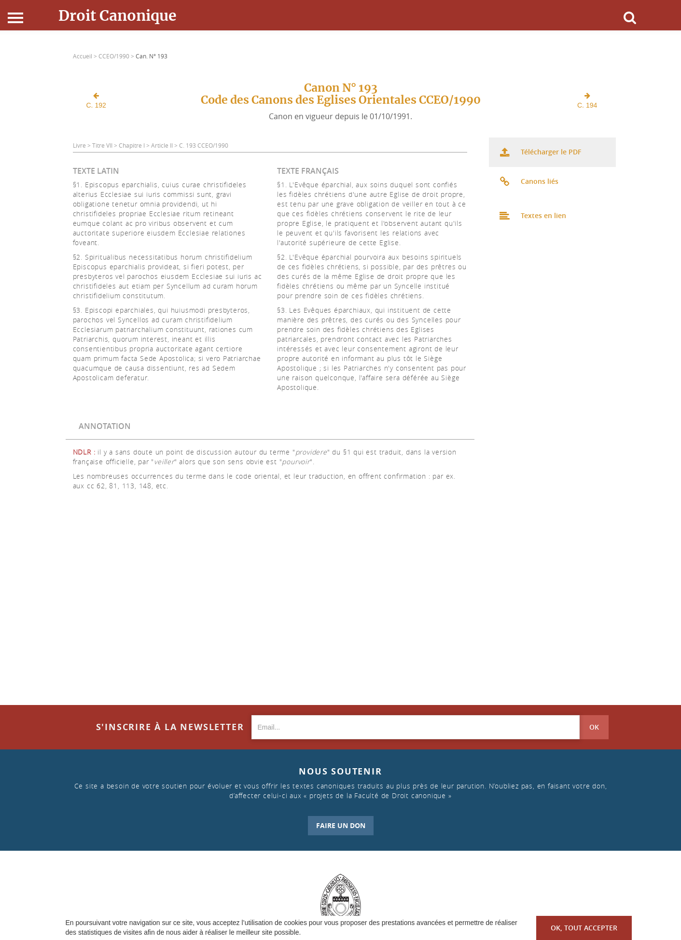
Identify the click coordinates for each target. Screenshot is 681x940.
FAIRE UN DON (340, 825)
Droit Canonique (117, 15)
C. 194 (587, 100)
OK (594, 727)
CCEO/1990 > (117, 56)
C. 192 (96, 100)
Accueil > (85, 56)
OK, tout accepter (584, 927)
